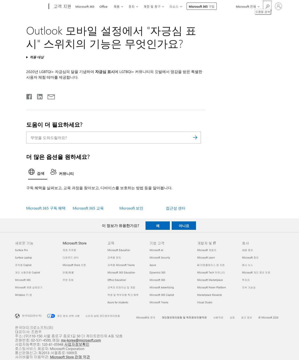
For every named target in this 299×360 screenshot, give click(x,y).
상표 (232, 317)
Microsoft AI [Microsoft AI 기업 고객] (156, 250)
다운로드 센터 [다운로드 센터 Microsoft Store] (71, 257)
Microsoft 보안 (131, 208)
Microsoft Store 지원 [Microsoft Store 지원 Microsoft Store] (74, 265)
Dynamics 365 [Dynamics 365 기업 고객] (157, 272)
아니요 (184, 225)
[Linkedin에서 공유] (38, 95)
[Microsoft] (31, 6)
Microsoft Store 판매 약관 (70, 356)
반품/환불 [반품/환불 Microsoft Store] (68, 272)
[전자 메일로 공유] (49, 95)
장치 (131, 6)
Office (103, 6)
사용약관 (218, 317)
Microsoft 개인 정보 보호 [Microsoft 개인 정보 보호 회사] (256, 272)
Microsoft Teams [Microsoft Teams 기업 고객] (159, 302)
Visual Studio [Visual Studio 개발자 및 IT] (204, 302)
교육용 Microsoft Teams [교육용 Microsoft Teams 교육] (121, 265)
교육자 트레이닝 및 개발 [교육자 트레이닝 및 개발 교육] (121, 287)
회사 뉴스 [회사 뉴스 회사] (247, 265)
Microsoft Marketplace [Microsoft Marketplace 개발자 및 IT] (210, 280)
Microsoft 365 (84, 6)
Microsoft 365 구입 (202, 6)
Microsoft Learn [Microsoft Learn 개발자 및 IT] (206, 257)
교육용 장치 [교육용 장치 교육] (114, 257)
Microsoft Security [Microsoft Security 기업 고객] (160, 257)
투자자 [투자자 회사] (246, 280)
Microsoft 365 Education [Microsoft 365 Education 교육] (121, 272)
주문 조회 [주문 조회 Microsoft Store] (68, 280)
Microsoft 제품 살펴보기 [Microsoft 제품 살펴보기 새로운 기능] (29, 287)
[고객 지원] (62, 6)
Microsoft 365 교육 (88, 208)
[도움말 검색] (267, 6)
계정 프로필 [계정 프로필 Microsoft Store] (69, 250)
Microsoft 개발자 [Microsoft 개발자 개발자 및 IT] (206, 250)
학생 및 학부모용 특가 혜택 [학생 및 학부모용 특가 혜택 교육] (123, 295)
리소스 (173, 6)
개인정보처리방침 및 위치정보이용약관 (184, 317)
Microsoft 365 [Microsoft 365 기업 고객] (157, 280)
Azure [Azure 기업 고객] (153, 265)
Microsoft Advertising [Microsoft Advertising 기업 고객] (162, 287)
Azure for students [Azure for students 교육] (117, 302)
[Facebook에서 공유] (29, 95)
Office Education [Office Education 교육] (116, 280)
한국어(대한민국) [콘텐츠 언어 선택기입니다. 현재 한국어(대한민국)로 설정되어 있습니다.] (31, 315)
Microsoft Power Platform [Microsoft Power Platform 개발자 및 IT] (211, 287)
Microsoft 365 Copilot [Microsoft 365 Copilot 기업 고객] (162, 295)
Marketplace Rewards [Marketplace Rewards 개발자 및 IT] (209, 295)
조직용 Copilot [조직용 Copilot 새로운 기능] (23, 265)
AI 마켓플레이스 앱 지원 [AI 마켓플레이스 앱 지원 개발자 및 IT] (211, 265)
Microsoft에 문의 (145, 317)
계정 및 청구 (151, 6)
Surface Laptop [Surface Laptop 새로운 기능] (23, 257)
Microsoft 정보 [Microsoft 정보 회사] (250, 257)
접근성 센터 (175, 208)
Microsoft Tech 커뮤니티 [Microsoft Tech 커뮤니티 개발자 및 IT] (211, 272)
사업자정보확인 (76, 344)
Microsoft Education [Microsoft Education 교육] (118, 250)
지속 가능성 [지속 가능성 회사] (249, 287)
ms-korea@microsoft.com (81, 340)
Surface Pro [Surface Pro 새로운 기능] (21, 250)
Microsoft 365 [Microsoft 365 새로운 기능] (23, 280)
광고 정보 (246, 317)
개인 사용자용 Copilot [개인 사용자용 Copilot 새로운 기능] (27, 272)
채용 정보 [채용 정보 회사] (247, 250)
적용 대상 (37, 57)
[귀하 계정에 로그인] (278, 6)
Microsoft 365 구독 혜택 (46, 208)
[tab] (37, 173)
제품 (117, 6)
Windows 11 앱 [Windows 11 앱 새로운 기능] (23, 295)
